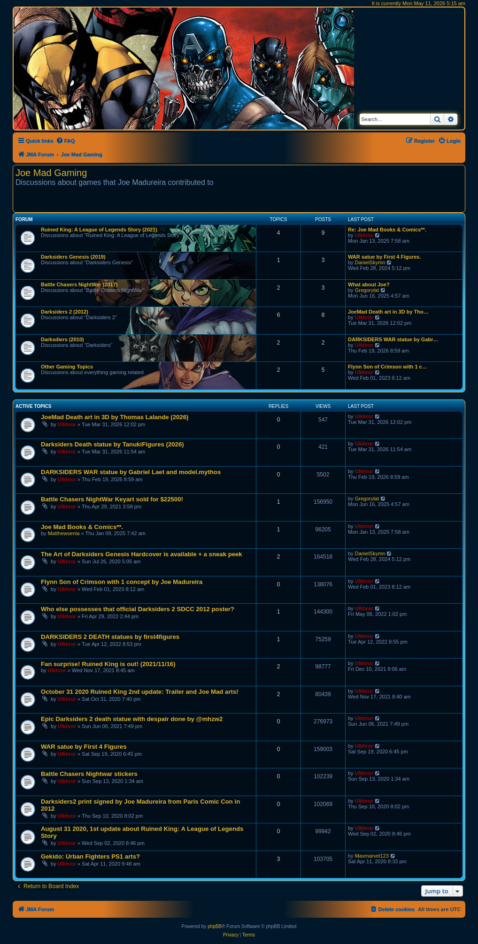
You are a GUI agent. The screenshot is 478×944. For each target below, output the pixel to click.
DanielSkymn (370, 262)
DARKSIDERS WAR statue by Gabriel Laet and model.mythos (131, 472)
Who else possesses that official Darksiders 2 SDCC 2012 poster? (137, 609)
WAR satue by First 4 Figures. (384, 257)
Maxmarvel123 (372, 856)
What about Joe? (369, 284)
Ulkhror (364, 235)
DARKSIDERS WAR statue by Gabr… (393, 339)
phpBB (215, 926)
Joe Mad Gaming (51, 173)
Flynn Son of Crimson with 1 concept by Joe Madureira (121, 581)
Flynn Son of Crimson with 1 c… (387, 366)
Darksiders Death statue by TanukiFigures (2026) (112, 444)
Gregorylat (367, 290)
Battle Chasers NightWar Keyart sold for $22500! (112, 499)
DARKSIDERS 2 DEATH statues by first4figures (110, 636)
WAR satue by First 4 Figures (83, 746)
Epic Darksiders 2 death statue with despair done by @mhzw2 (132, 718)
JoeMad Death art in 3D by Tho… (388, 312)
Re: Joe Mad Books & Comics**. (387, 229)
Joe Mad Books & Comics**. (82, 526)
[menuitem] (65, 140)
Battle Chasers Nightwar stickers (89, 773)
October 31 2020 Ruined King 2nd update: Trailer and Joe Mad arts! (140, 691)
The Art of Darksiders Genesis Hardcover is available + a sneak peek (141, 554)
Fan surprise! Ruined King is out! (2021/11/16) (108, 664)
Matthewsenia (64, 533)
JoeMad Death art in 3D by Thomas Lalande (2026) (114, 417)
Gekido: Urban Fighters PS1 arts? (90, 856)
